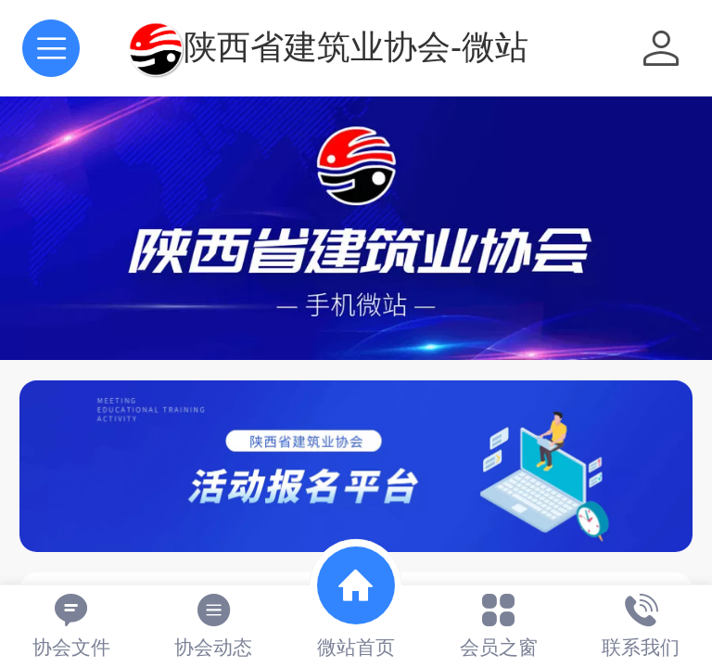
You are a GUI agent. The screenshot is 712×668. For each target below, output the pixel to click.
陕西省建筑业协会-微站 (356, 47)
